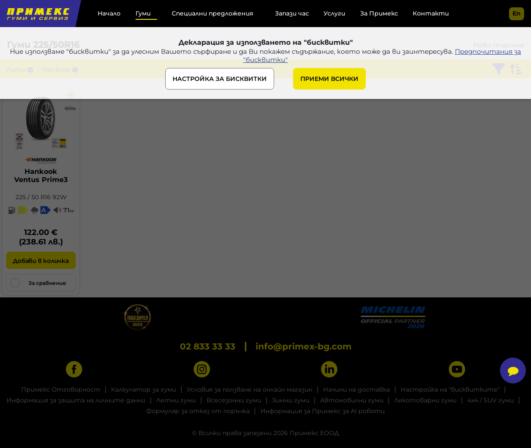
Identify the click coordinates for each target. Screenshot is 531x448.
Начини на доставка (356, 389)
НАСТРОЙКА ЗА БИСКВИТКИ (220, 79)
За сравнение (38, 282)
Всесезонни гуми (234, 400)
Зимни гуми (290, 400)
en (516, 13)
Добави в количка (40, 261)
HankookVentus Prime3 (41, 175)
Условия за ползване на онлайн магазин (249, 389)
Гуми (143, 13)
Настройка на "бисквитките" (450, 389)
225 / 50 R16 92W (41, 197)
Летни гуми (176, 400)
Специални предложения (212, 13)
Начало (109, 13)
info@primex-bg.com (304, 346)
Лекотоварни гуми (425, 400)
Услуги (334, 13)
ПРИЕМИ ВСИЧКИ (329, 79)
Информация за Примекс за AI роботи (322, 411)
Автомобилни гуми (351, 400)
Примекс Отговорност (60, 389)
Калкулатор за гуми (143, 389)
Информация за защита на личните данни (75, 400)
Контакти (431, 13)
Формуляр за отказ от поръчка (198, 411)
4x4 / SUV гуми (490, 400)
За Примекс (379, 13)
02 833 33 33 (207, 346)
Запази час (292, 13)
